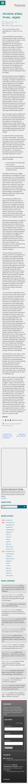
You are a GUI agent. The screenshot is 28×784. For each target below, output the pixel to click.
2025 (3, 522)
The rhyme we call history (9, 610)
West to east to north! (8, 652)
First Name (7, 733)
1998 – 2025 (5, 604)
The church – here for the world (7, 436)
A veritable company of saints (10, 585)
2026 (3, 520)
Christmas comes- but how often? (11, 628)
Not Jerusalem (6, 670)
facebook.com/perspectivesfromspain (16, 760)
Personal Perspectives (16, 25)
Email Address (8, 726)
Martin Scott (9, 23)
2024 (3, 551)
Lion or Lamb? (6, 678)
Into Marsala (5, 693)
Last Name (7, 741)
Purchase (3, 498)
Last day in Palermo (7, 635)
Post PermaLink (17, 420)
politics (11, 425)
